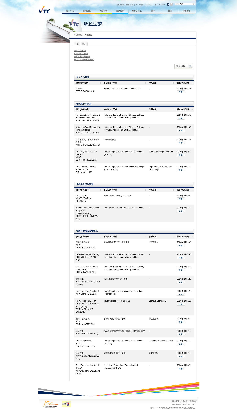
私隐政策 (193, 401)
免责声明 (184, 401)
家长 (153, 11)
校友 (170, 11)
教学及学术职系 (81, 53)
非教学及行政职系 (82, 56)
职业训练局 (78, 35)
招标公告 (129, 5)
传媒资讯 (186, 11)
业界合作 (120, 11)
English (162, 4)
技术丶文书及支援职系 (84, 59)
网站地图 (175, 401)
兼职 (84, 44)
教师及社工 (137, 11)
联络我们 (148, 5)
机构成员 (87, 11)
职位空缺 (120, 5)
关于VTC (70, 11)
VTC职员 (139, 5)
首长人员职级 (80, 51)
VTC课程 (103, 11)
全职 (77, 44)
